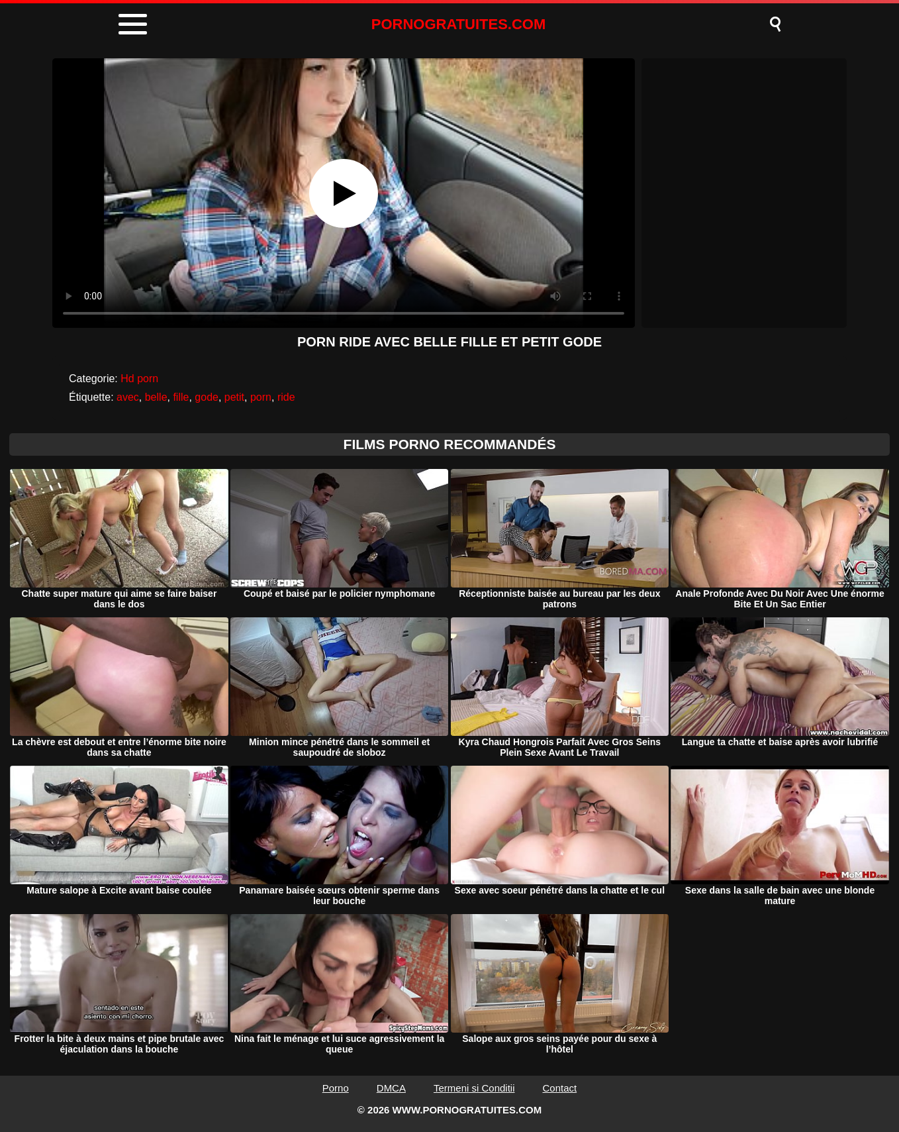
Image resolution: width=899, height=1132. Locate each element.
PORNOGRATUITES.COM (458, 24)
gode (206, 397)
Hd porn (139, 378)
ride (286, 397)
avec (128, 397)
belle (156, 397)
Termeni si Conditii (474, 1088)
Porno (335, 1088)
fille (181, 397)
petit (234, 397)
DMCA (391, 1088)
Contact (560, 1088)
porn (260, 397)
